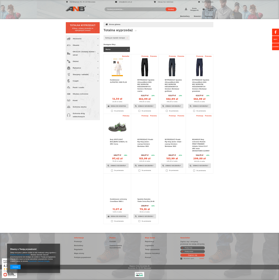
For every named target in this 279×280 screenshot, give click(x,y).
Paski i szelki (78, 87)
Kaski (75, 100)
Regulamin (76, 16)
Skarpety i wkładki (81, 74)
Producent (89, 16)
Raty (275, 39)
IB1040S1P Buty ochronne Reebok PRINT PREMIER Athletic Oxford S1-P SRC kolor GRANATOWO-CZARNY (201, 145)
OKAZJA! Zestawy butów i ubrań (84, 53)
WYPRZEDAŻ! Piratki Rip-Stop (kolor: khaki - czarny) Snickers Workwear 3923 (173, 143)
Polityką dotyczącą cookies (20, 255)
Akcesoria (77, 39)
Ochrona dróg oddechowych (79, 115)
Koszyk (209, 9)
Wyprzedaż (111, 16)
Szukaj (171, 9)
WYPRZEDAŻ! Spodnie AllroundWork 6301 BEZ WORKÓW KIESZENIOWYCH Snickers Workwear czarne (145, 85)
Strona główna (114, 24)
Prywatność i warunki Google (38, 261)
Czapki (76, 81)
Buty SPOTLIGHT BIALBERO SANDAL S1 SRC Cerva (118, 142)
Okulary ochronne (80, 94)
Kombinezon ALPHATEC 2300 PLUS (118, 81)
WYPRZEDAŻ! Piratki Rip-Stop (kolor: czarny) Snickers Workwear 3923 (145, 143)
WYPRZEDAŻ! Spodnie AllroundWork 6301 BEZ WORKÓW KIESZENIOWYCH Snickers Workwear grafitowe (173, 85)
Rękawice (77, 68)
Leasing (275, 46)
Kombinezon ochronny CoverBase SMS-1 (118, 200)
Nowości (197, 16)
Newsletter (185, 238)
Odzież (76, 61)
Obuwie (76, 45)
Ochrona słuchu (80, 107)
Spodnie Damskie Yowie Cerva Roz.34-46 (145, 200)
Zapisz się (192, 255)
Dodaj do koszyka (118, 106)
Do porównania (119, 111)
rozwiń (201, 258)
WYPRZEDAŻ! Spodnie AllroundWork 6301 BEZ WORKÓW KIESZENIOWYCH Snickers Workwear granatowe (200, 85)
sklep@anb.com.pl (125, 2)
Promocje (209, 16)
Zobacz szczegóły (146, 106)
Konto (194, 9)
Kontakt (100, 16)
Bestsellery (185, 16)
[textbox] (140, 9)
